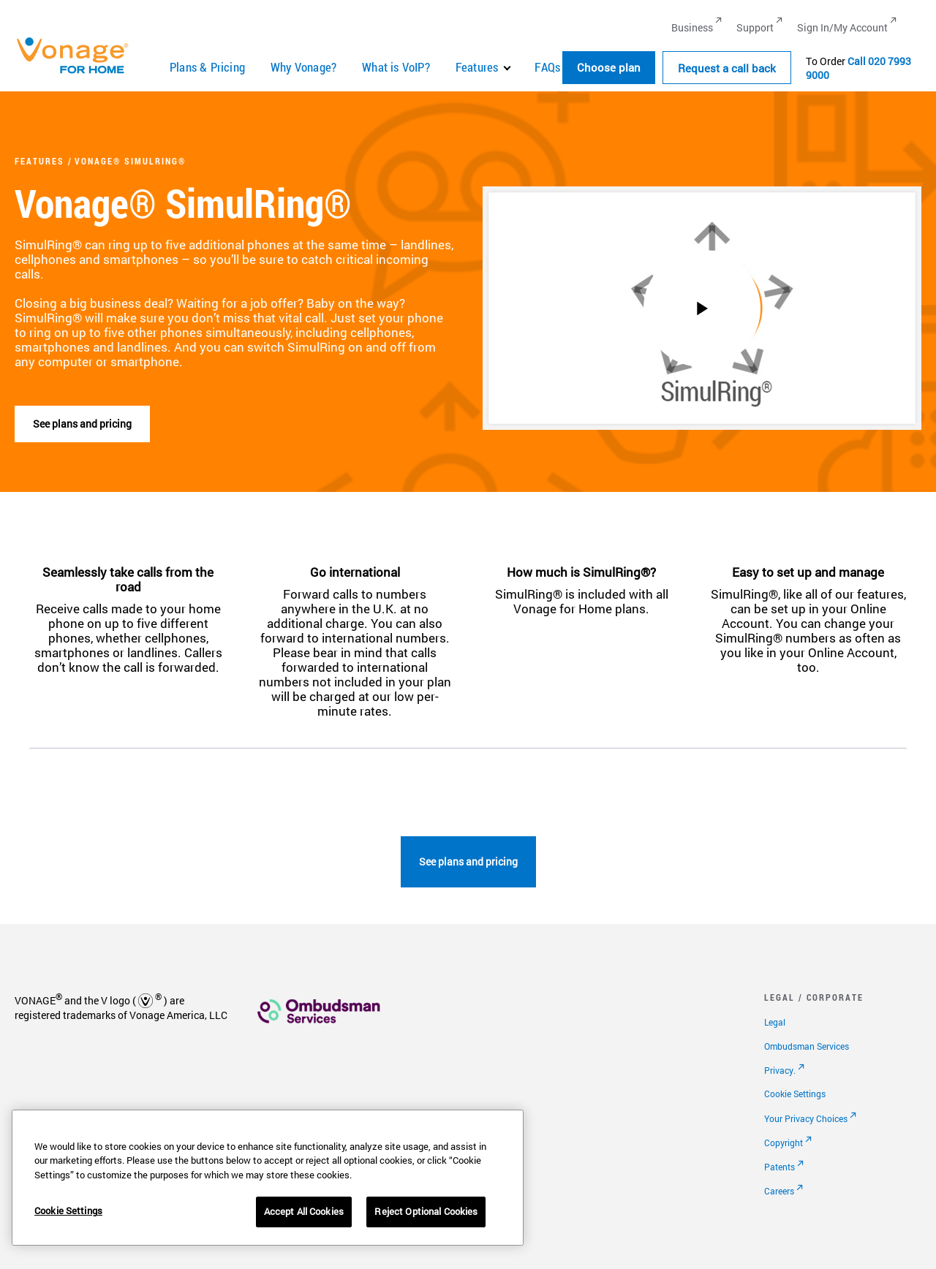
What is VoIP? (396, 67)
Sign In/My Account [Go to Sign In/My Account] (842, 27)
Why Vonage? (303, 67)
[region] (268, 1178)
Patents (779, 1167)
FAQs (547, 67)
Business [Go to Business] (692, 27)
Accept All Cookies (304, 1211)
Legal (774, 1022)
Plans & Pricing (207, 67)
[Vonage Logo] (79, 73)
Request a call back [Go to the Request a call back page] (727, 68)
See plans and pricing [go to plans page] (468, 861)
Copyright (783, 1142)
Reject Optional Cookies (426, 1211)
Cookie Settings (795, 1093)
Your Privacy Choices (806, 1118)
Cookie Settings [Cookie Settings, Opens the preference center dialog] (68, 1210)
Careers (779, 1191)
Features (477, 67)
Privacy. (780, 1070)
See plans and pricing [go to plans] (82, 424)
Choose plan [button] (609, 67)
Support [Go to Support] (755, 27)
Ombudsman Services (806, 1046)
